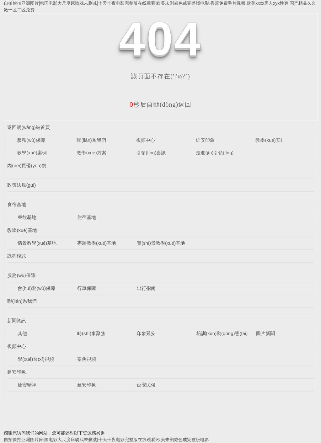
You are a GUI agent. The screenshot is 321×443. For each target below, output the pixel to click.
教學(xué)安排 (270, 140)
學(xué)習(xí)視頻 (36, 359)
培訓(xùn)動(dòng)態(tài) (222, 333)
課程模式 (16, 256)
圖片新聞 (265, 333)
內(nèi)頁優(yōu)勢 (26, 165)
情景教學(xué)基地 (37, 243)
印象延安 (146, 333)
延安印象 (205, 140)
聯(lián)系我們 (91, 140)
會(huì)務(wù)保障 (36, 288)
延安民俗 (146, 384)
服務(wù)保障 (31, 140)
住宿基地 (86, 217)
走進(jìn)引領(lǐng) (214, 152)
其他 (22, 333)
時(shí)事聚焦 (91, 333)
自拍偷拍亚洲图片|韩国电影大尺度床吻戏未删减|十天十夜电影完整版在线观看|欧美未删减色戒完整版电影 (106, 439)
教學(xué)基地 (22, 230)
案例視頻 (86, 359)
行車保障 (86, 288)
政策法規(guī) (21, 185)
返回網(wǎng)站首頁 (28, 127)
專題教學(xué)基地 (96, 243)
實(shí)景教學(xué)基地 (161, 243)
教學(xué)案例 (31, 152)
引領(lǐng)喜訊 (151, 152)
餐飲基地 (27, 217)
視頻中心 (145, 140)
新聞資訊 (16, 320)
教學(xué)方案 (91, 152)
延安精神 (27, 384)
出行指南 (146, 288)
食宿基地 (16, 204)
